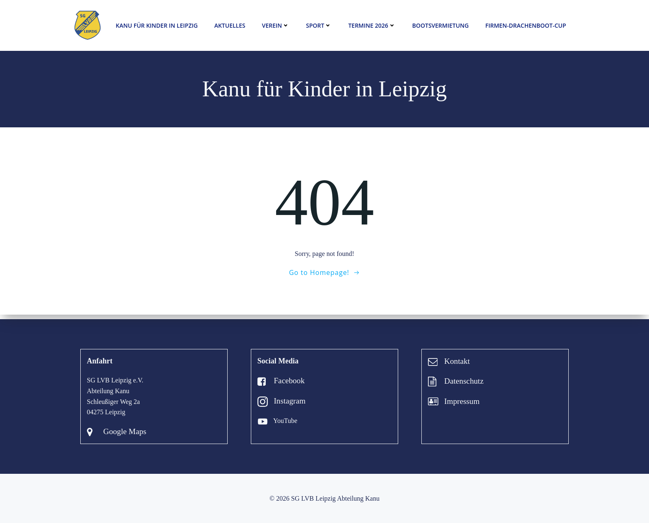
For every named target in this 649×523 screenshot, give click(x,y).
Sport (319, 26)
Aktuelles (229, 26)
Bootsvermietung (440, 26)
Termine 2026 (371, 26)
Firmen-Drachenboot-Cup (525, 26)
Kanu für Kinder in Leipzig (156, 26)
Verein (276, 26)
